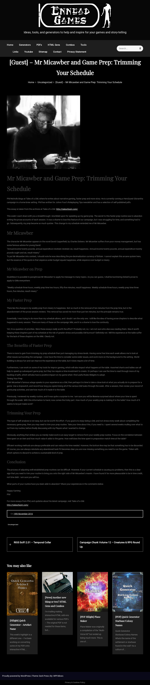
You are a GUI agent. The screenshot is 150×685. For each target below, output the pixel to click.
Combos (70, 45)
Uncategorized (13, 525)
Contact (57, 52)
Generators (25, 45)
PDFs (39, 45)
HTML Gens (54, 45)
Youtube (28, 52)
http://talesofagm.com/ (67, 209)
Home (10, 45)
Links (15, 52)
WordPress (26, 676)
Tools (84, 45)
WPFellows (58, 676)
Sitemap (43, 52)
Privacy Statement (76, 52)
